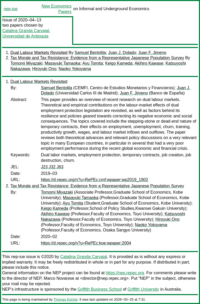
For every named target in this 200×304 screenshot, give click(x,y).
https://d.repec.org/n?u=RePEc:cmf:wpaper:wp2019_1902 (94, 179)
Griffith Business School (100, 289)
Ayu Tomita (92, 63)
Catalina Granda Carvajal (25, 30)
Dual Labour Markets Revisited (38, 52)
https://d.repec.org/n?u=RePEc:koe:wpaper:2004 (86, 243)
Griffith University (143, 289)
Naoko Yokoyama (75, 69)
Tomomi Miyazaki (26, 63)
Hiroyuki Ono (44, 69)
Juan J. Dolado (122, 52)
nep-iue (10, 9)
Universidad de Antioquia (25, 36)
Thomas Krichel (65, 299)
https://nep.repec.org (125, 273)
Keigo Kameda (119, 63)
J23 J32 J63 (52, 167)
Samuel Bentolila (90, 52)
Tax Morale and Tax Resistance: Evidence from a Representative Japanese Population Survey (97, 58)
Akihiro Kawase (149, 63)
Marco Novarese (59, 278)
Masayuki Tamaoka (62, 63)
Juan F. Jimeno (152, 52)
